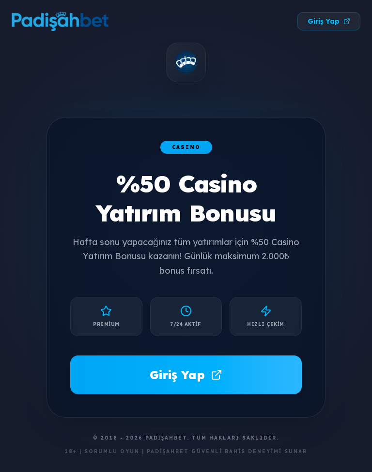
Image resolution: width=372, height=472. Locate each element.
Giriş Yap (329, 21)
